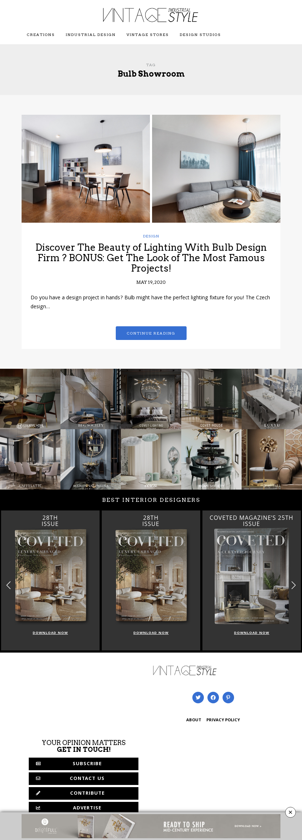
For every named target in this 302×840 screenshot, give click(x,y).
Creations (41, 34)
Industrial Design (91, 34)
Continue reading (151, 333)
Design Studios (200, 34)
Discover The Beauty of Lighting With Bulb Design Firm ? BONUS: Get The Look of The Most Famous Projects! (151, 257)
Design (151, 236)
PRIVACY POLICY (223, 720)
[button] (293, 585)
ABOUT (193, 720)
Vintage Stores (148, 34)
